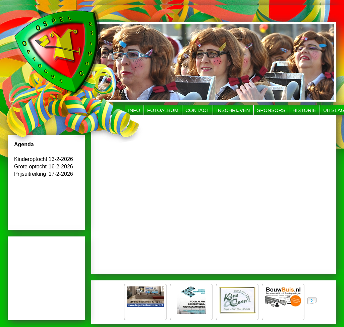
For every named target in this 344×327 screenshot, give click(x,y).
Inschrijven (233, 110)
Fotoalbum (162, 110)
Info (134, 110)
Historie (304, 110)
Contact (197, 110)
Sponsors (271, 110)
